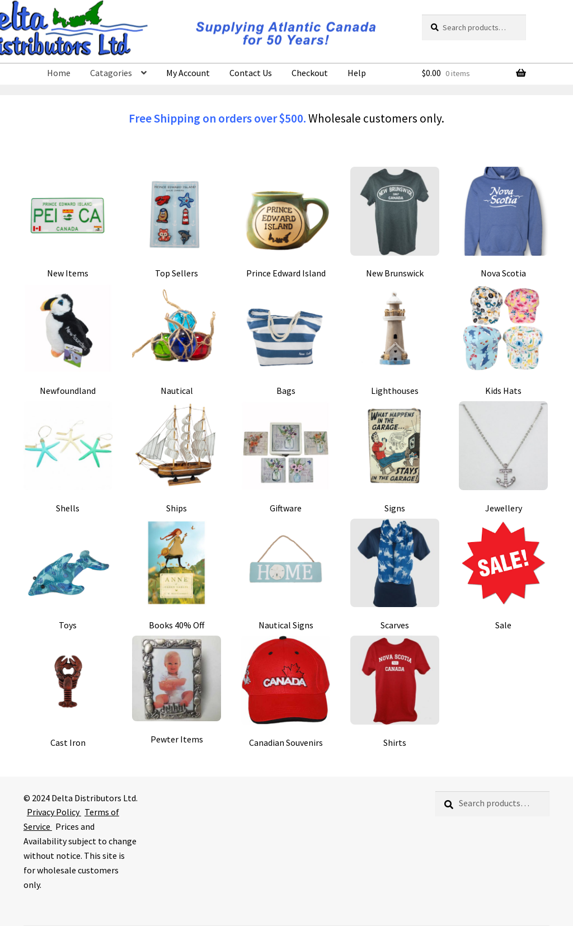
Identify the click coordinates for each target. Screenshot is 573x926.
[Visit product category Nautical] (176, 340)
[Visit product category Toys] (68, 575)
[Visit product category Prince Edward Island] (285, 223)
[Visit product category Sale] (503, 575)
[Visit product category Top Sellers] (176, 223)
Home (59, 72)
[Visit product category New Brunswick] (394, 223)
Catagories (111, 72)
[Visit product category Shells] (68, 457)
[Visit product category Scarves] (394, 575)
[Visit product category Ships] (176, 457)
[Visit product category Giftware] (285, 457)
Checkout (310, 72)
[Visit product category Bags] (285, 340)
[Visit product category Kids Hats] (503, 340)
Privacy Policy (54, 811)
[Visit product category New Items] (68, 223)
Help (356, 72)
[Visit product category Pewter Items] (176, 690)
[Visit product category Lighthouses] (394, 340)
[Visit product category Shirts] (394, 692)
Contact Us (250, 72)
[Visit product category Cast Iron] (68, 692)
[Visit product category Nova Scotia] (503, 223)
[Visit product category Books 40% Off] (176, 575)
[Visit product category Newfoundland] (68, 340)
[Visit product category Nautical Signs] (285, 575)
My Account (188, 72)
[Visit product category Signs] (394, 457)
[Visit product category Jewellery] (503, 457)
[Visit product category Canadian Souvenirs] (285, 692)
